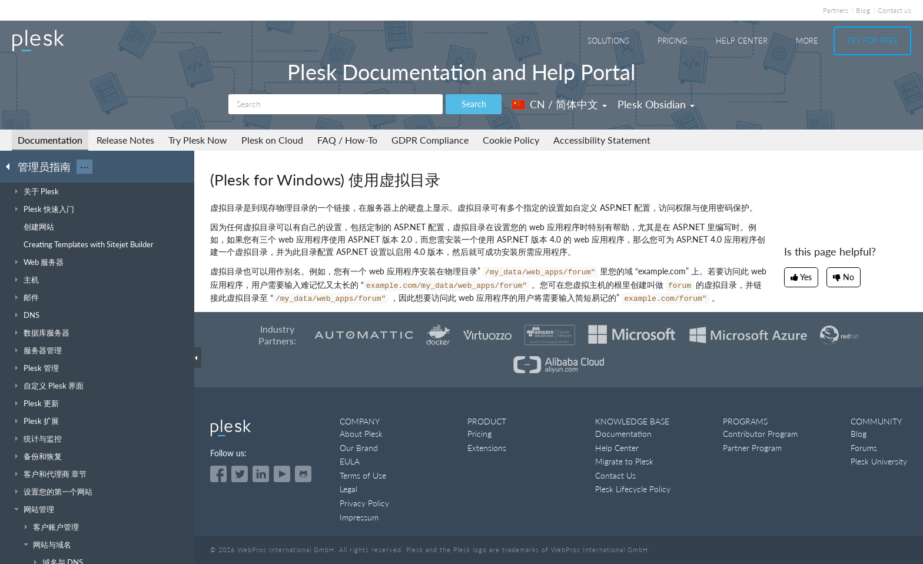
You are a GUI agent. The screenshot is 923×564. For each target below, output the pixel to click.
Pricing (673, 40)
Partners (835, 10)
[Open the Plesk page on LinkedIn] (261, 474)
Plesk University (879, 461)
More (807, 40)
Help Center (742, 40)
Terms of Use (363, 475)
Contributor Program (760, 434)
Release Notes (125, 139)
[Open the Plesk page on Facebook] (218, 474)
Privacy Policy (364, 503)
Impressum (359, 517)
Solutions (608, 40)
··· (84, 166)
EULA (350, 461)
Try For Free (872, 40)
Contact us (894, 10)
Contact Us (615, 475)
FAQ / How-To (347, 139)
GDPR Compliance (430, 139)
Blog (863, 10)
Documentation (50, 139)
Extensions (486, 448)
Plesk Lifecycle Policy (632, 489)
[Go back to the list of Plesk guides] (11, 166)
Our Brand (359, 448)
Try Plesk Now (197, 139)
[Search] (335, 104)
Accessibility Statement (601, 139)
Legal (348, 489)
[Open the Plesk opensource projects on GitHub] (303, 474)
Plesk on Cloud (272, 139)
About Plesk (361, 434)
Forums (864, 448)
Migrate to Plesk (624, 461)
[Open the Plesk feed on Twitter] (239, 474)
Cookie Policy (511, 139)
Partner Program (752, 448)
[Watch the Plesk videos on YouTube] (282, 474)
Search (474, 104)
